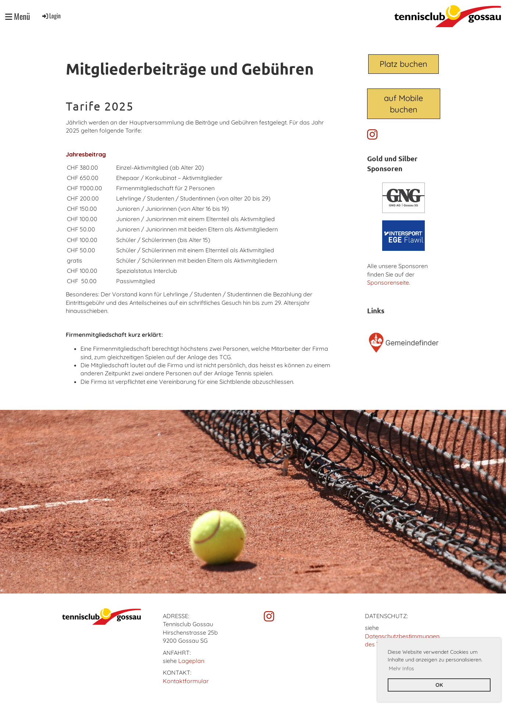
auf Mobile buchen (403, 104)
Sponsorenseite (388, 282)
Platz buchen (403, 64)
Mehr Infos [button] (401, 668)
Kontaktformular (186, 681)
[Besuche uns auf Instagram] (372, 134)
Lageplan (191, 660)
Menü (17, 16)
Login (51, 15)
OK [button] (439, 685)
